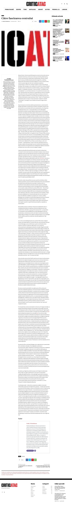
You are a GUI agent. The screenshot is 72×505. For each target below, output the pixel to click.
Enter (2, 15)
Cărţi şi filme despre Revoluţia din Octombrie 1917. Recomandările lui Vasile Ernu (60, 488)
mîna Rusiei (42, 158)
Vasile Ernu (56, 490)
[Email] (35, 451)
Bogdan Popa (58, 25)
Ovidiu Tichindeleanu (6, 21)
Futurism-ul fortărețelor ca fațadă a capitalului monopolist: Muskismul (58, 42)
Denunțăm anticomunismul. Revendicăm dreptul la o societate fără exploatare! (58, 50)
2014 (48, 311)
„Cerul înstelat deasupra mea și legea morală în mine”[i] (43, 466)
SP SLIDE (23, 456)
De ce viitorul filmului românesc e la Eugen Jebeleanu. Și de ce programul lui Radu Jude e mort (58, 22)
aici (37, 313)
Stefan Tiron (58, 44)
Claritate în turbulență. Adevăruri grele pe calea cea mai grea (58, 58)
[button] (67, 4)
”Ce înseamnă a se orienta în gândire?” (25, 466)
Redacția (57, 54)
